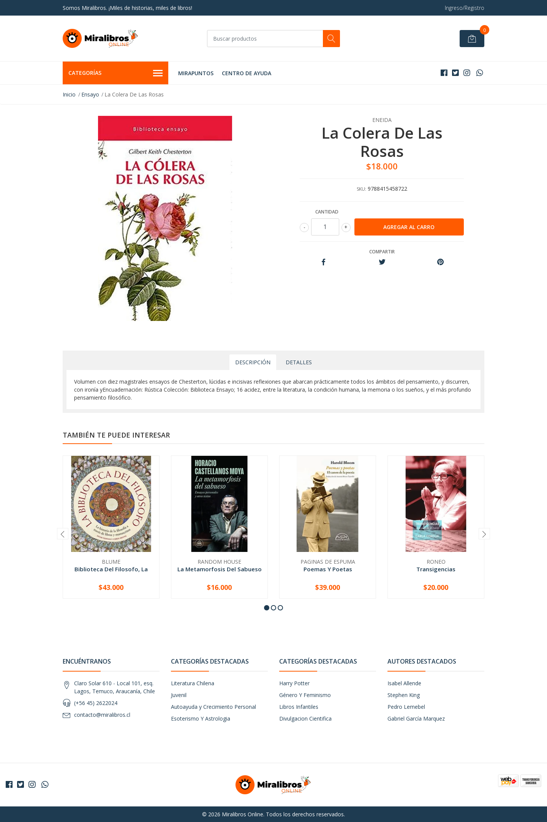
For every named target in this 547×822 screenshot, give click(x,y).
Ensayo (90, 94)
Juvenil (179, 695)
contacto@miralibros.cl (102, 714)
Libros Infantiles (298, 706)
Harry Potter (294, 683)
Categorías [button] (115, 73)
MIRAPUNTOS (195, 73)
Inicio (69, 94)
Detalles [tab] (299, 362)
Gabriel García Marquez (416, 718)
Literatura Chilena (192, 683)
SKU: (361, 189)
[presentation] (62, 533)
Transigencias (435, 569)
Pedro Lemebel (406, 706)
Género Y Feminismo (305, 695)
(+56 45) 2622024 (95, 703)
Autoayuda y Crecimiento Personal (213, 706)
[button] (266, 607)
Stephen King (403, 695)
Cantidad (326, 212)
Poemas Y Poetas (328, 569)
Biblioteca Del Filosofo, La (111, 569)
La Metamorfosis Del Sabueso (219, 569)
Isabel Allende (404, 683)
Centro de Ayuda (246, 73)
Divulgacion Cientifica (305, 718)
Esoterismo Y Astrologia (200, 718)
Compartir (382, 251)
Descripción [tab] (252, 362)
